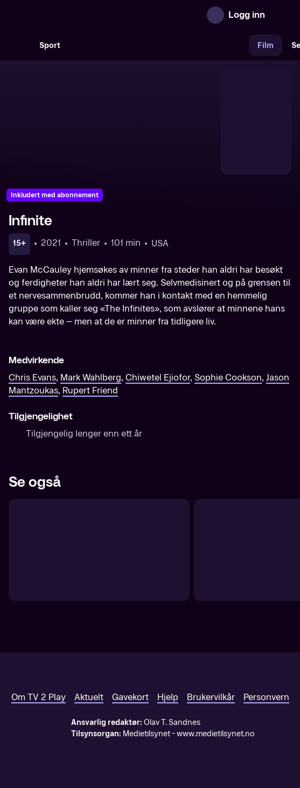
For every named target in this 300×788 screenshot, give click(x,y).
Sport (49, 45)
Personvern (266, 697)
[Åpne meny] (280, 15)
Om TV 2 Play (38, 697)
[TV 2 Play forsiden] (89, 15)
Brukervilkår (211, 697)
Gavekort (130, 697)
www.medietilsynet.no (216, 733)
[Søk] (19, 45)
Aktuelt (88, 697)
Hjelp (167, 697)
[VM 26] (158, 45)
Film (265, 45)
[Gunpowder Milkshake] (99, 550)
